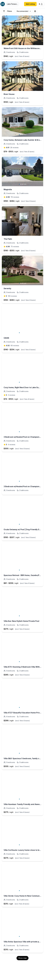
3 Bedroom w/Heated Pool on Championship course (22, 437)
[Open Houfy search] (12, 4)
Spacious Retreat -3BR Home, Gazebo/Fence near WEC (22, 575)
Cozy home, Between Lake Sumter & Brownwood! (22, 140)
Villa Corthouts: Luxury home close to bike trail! (22, 850)
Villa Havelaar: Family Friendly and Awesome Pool (22, 804)
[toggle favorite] (41, 18)
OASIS (6, 338)
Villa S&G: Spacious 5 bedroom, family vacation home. (22, 758)
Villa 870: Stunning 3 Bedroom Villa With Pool (22, 667)
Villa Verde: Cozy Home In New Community (22, 896)
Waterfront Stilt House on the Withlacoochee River (22, 48)
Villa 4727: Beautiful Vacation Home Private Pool (22, 712)
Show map (22, 958)
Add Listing (30, 4)
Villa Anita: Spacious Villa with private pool (22, 941)
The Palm (8, 239)
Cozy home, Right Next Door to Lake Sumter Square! (22, 387)
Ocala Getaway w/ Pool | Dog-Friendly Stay (22, 529)
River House (9, 94)
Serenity (7, 288)
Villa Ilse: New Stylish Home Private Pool (21, 621)
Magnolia (8, 189)
